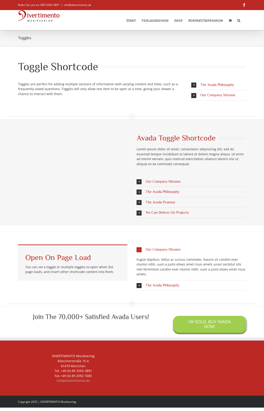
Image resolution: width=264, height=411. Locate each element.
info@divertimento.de (77, 5)
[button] (238, 20)
